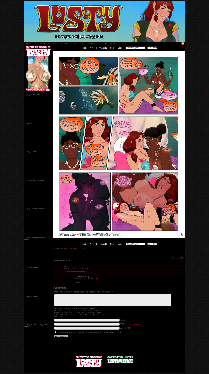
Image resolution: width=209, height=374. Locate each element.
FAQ (125, 43)
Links (35, 43)
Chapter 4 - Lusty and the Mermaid (72, 249)
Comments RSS (177, 258)
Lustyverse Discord (96, 43)
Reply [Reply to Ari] (89, 268)
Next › (112, 48)
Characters (115, 43)
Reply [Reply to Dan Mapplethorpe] (96, 278)
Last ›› (120, 48)
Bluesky (78, 43)
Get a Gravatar (134, 325)
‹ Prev (90, 48)
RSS (183, 43)
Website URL (125, 329)
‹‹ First (83, 48)
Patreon (68, 43)
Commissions (55, 43)
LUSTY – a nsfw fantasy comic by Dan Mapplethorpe (104, 21)
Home (28, 43)
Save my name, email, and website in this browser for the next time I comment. (90, 333)
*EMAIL (130, 325)
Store (43, 43)
